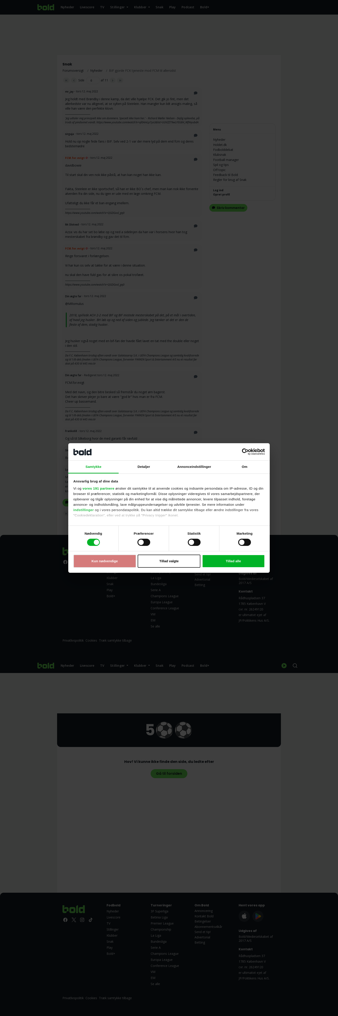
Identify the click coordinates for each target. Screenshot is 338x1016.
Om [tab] (244, 467)
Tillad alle (233, 561)
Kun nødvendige (105, 561)
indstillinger (83, 510)
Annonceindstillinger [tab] (194, 467)
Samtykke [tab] (93, 467)
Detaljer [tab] (144, 467)
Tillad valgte (169, 561)
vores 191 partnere (98, 488)
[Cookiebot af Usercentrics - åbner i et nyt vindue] (245, 451)
